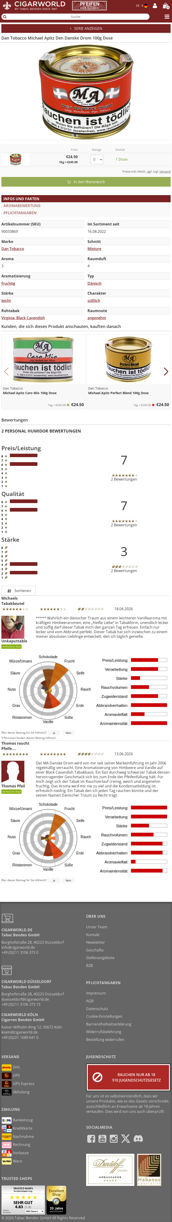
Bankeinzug (17, 1120)
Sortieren (18, 590)
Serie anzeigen (86, 28)
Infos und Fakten (21, 198)
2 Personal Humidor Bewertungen (41, 431)
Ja (54, 733)
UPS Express (17, 1084)
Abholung (15, 1092)
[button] (6, 372)
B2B (89, 965)
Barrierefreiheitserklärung (108, 1024)
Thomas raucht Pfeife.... (15, 746)
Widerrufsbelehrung (103, 1031)
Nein (68, 733)
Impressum (96, 993)
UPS (10, 1076)
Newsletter (95, 942)
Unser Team (96, 926)
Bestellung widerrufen (105, 1039)
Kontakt (93, 934)
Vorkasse (15, 1153)
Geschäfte (95, 950)
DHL (10, 1067)
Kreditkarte (16, 1128)
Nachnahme (17, 1136)
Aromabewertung (22, 205)
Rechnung (15, 1145)
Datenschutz (97, 1008)
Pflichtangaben (20, 212)
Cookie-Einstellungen (104, 1016)
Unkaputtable (14, 632)
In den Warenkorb (86, 181)
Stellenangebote (100, 957)
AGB (89, 1000)
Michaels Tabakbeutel (12, 601)
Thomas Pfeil (13, 777)
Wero (11, 1161)
